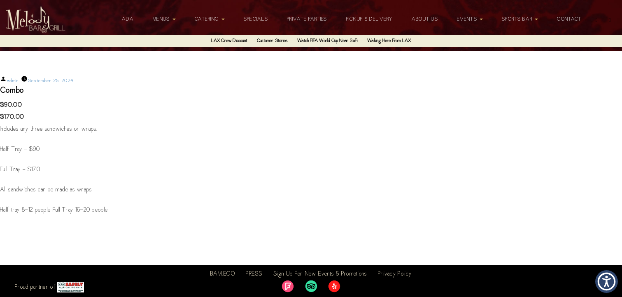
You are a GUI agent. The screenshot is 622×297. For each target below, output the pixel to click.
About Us (425, 19)
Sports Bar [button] (520, 19)
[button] (606, 281)
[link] (287, 286)
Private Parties (307, 19)
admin (13, 81)
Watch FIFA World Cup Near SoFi (327, 41)
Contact (569, 19)
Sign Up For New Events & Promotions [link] (320, 274)
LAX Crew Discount (229, 41)
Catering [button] (210, 19)
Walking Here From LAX (389, 41)
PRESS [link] (254, 274)
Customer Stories (272, 41)
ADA (128, 19)
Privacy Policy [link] (395, 274)
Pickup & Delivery (369, 19)
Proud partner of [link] (49, 287)
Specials (256, 19)
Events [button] (470, 19)
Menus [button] (164, 19)
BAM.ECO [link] (222, 274)
